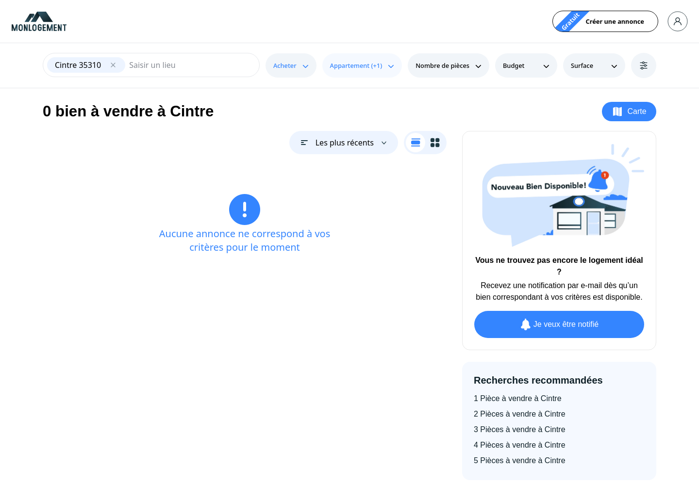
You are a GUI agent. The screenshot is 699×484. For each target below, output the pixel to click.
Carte (629, 111)
